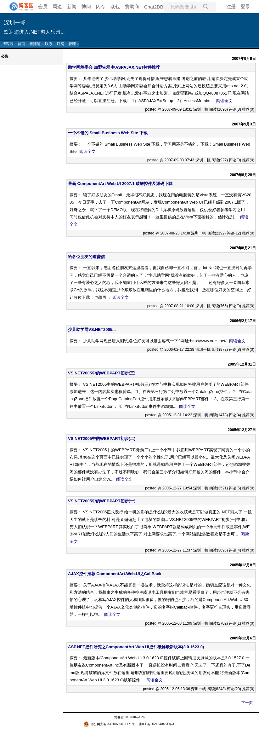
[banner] (18, 6)
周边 (57, 6)
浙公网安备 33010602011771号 (109, 724)
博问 (86, 6)
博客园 (8, 44)
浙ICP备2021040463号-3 (156, 724)
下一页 (247, 703)
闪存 (100, 6)
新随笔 (35, 44)
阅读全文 (224, 100)
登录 (245, 6)
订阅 (60, 44)
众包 (115, 6)
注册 (231, 6)
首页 (21, 44)
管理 (72, 44)
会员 (43, 6)
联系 (49, 44)
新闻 (71, 6)
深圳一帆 (15, 23)
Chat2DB (153, 6)
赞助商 (132, 6)
